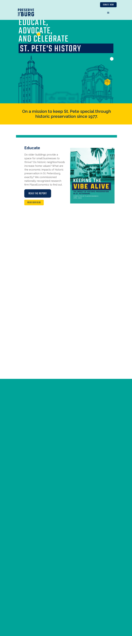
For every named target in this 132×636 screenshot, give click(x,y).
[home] (26, 13)
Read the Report (40, 193)
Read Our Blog (36, 202)
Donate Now (108, 5)
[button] (108, 13)
